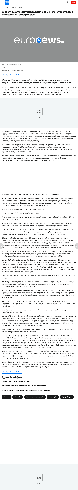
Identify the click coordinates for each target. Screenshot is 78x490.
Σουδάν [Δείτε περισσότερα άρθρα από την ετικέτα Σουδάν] (6, 397)
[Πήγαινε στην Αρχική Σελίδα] (7, 2)
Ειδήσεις (7, 7)
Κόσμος (14, 7)
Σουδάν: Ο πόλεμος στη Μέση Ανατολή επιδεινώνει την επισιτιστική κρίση (26, 390)
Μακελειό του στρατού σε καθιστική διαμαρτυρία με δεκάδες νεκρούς (24, 385)
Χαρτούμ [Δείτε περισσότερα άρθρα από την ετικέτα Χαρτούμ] (18, 397)
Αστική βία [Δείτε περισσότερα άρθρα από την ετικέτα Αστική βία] (53, 397)
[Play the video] (39, 40)
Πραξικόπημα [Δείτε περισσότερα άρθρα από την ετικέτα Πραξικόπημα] (66, 397)
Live (73, 2)
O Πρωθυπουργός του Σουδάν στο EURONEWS (16, 381)
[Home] (2, 7)
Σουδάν (20, 7)
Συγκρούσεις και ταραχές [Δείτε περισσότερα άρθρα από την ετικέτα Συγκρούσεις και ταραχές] (35, 397)
